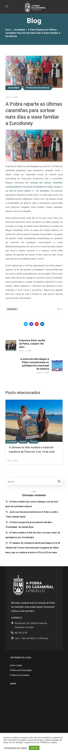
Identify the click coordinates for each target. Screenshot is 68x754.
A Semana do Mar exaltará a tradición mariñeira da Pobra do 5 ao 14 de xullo (32, 449)
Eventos (23, 442)
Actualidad (19, 29)
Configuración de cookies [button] (15, 748)
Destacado (12, 309)
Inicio (8, 29)
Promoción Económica (37, 87)
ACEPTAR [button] (34, 748)
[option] (34, 432)
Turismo (33, 442)
